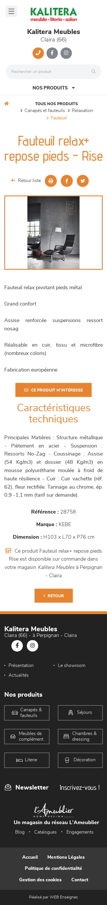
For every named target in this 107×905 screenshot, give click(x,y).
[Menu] (11, 11)
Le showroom (71, 665)
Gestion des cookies (40, 880)
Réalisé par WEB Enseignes (53, 897)
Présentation (21, 665)
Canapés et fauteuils (45, 110)
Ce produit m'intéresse (53, 390)
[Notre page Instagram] (66, 53)
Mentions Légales (66, 857)
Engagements (80, 832)
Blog (20, 832)
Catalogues (45, 832)
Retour (53, 596)
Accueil (30, 857)
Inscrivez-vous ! (80, 787)
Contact (79, 880)
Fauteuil (59, 118)
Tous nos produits (56, 104)
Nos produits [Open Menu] (54, 87)
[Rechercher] (95, 72)
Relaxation (82, 110)
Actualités (19, 675)
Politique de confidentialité (53, 868)
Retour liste (26, 180)
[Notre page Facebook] (52, 53)
